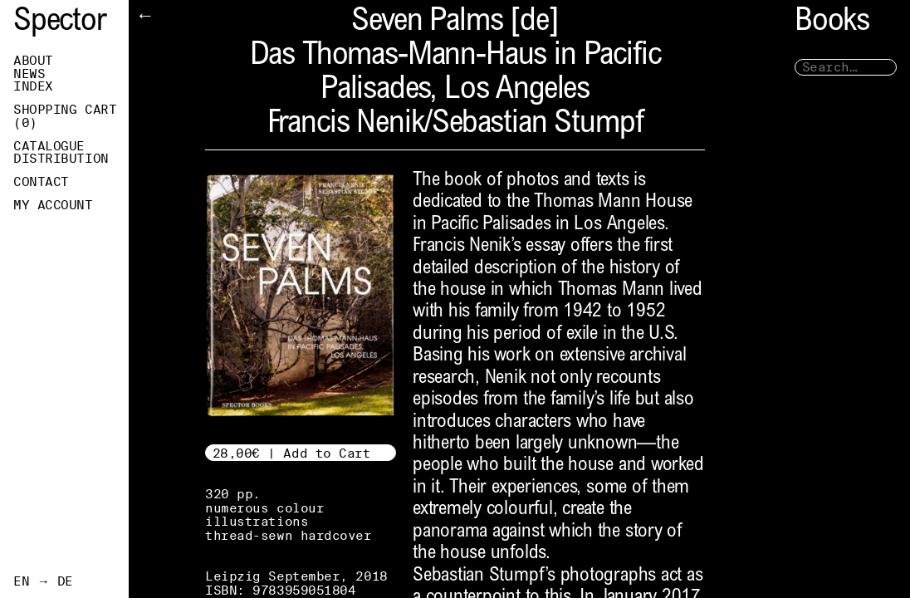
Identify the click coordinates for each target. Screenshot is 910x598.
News (29, 74)
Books (832, 23)
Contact (41, 182)
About (33, 60)
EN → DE (43, 581)
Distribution (61, 158)
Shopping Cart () (64, 116)
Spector (59, 23)
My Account (53, 205)
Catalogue (49, 146)
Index (33, 86)
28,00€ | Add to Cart (292, 453)
